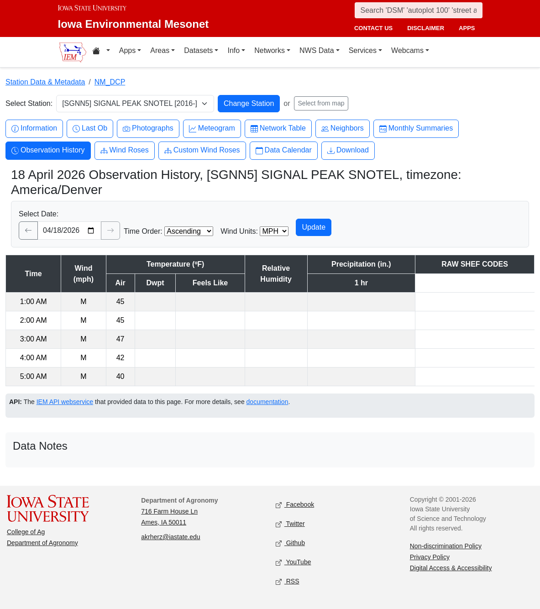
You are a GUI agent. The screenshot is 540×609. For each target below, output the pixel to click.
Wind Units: (239, 231)
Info (233, 50)
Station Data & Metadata (45, 82)
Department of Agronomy (42, 542)
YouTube (293, 563)
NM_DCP (110, 82)
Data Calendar (284, 150)
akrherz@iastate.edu (170, 537)
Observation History (48, 150)
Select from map (321, 103)
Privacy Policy (430, 557)
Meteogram (212, 128)
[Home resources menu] (101, 52)
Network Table (278, 128)
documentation (267, 401)
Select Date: (38, 214)
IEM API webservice (65, 401)
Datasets (198, 50)
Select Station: (28, 103)
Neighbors (342, 128)
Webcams (407, 50)
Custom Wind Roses (202, 150)
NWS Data (316, 50)
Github (290, 543)
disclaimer (425, 28)
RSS (287, 582)
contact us (373, 28)
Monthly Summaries (416, 128)
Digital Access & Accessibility (451, 568)
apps (467, 28)
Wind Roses (124, 150)
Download (348, 150)
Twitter (290, 524)
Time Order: (143, 231)
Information (34, 128)
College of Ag (26, 532)
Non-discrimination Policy (446, 546)
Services (363, 50)
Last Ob (90, 128)
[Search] (418, 10)
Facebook (295, 505)
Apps (127, 50)
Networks (269, 50)
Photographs (148, 128)
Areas (159, 50)
